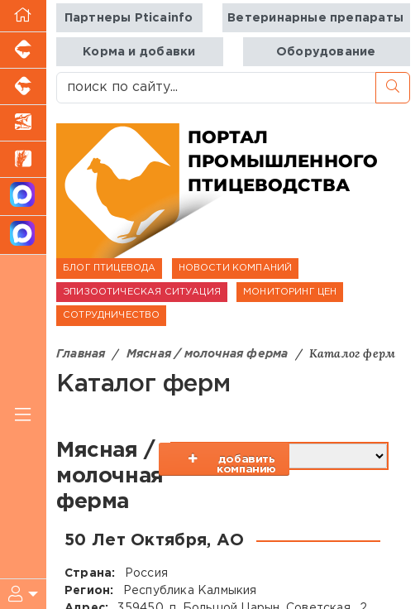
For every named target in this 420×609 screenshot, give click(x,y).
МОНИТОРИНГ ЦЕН (289, 292)
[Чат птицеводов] (23, 235)
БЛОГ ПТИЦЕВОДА (109, 268)
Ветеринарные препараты (315, 17)
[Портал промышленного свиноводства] (23, 50)
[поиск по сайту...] (216, 87)
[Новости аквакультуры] (23, 123)
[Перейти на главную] (23, 16)
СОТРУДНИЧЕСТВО (111, 315)
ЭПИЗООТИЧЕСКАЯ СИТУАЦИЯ (142, 292)
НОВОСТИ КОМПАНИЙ (236, 268)
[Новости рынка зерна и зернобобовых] (23, 159)
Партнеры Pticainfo (128, 17)
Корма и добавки (139, 51)
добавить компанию (242, 464)
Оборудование (326, 51)
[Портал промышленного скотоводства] (23, 87)
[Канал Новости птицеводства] (23, 197)
